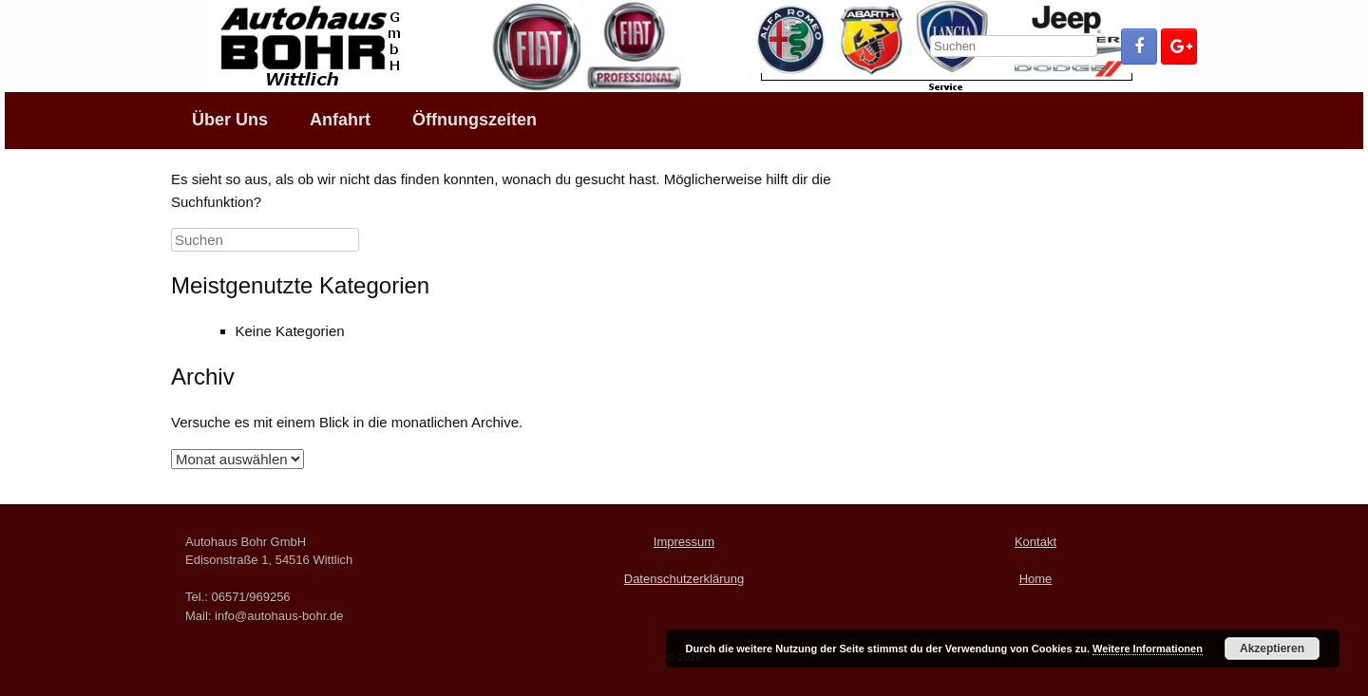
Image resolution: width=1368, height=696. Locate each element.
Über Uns (230, 119)
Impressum (684, 542)
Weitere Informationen (1147, 648)
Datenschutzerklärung (684, 579)
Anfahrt (340, 119)
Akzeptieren (1272, 648)
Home (1036, 579)
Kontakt (1035, 542)
